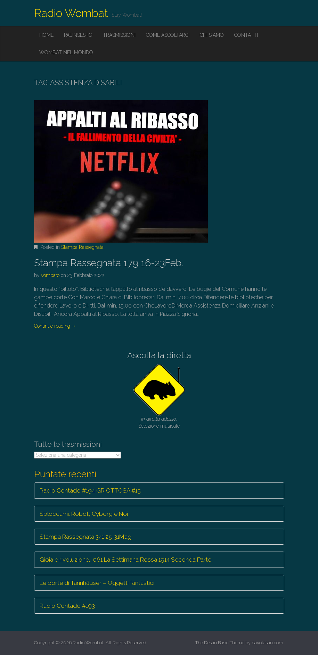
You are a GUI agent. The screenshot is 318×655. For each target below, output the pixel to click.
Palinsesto (78, 35)
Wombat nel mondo (66, 52)
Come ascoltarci (167, 35)
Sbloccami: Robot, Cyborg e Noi (84, 513)
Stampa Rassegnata (82, 247)
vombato (50, 275)
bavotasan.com (267, 642)
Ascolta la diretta (159, 355)
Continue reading (55, 326)
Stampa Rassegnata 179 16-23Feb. (108, 263)
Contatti (246, 35)
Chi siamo (212, 35)
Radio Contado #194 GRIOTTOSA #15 (90, 490)
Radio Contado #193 (67, 605)
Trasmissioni (119, 35)
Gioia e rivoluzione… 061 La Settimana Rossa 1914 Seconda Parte (125, 559)
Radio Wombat (71, 13)
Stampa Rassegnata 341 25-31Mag (85, 536)
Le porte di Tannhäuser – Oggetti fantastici (97, 582)
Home (46, 35)
